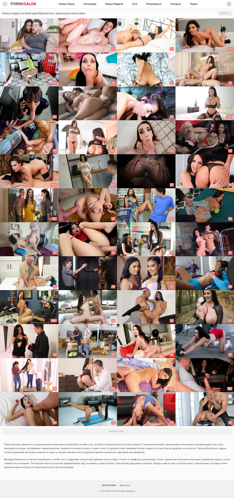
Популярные (154, 4)
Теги (134, 4)
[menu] (5, 4)
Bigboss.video (125, 485)
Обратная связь (109, 485)
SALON (23, 4)
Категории (90, 4)
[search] (229, 4)
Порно (194, 4)
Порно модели (114, 4)
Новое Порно (67, 4)
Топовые (175, 4)
